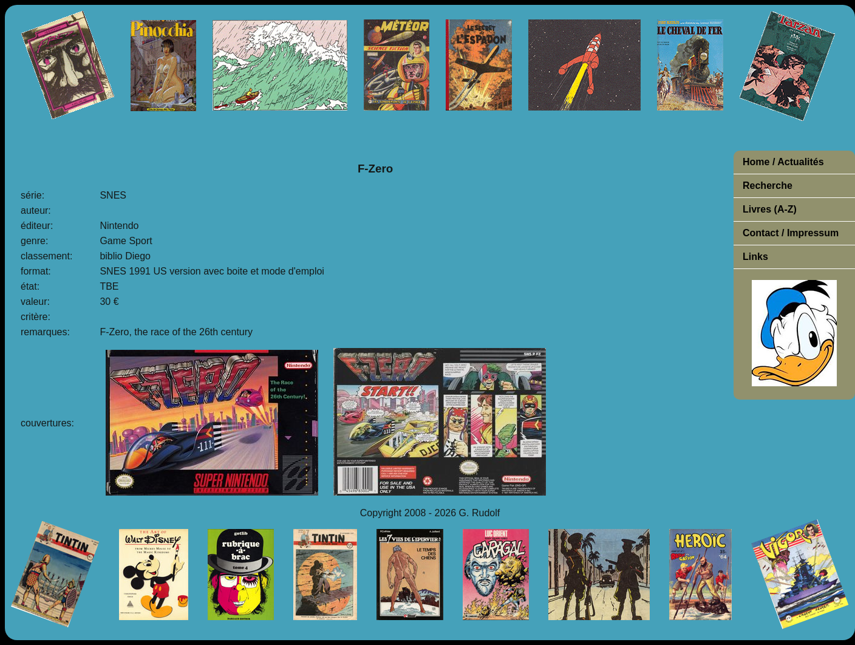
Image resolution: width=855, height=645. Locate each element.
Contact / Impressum (791, 233)
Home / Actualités (783, 162)
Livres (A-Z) (770, 209)
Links (755, 256)
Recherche (767, 185)
